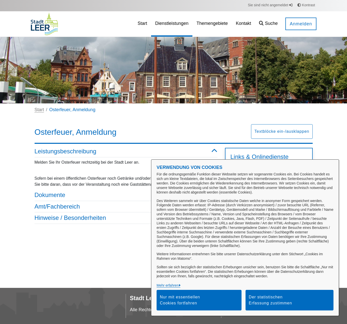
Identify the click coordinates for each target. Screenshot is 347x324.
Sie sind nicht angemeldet (270, 5)
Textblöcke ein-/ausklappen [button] (281, 131)
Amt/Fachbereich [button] (126, 206)
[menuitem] (142, 24)
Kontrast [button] (306, 5)
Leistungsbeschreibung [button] (126, 151)
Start (39, 109)
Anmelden (301, 23)
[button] (268, 24)
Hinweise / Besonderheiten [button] (126, 218)
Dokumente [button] (126, 195)
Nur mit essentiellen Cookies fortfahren (180, 300)
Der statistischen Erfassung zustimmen (270, 300)
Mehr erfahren (168, 285)
